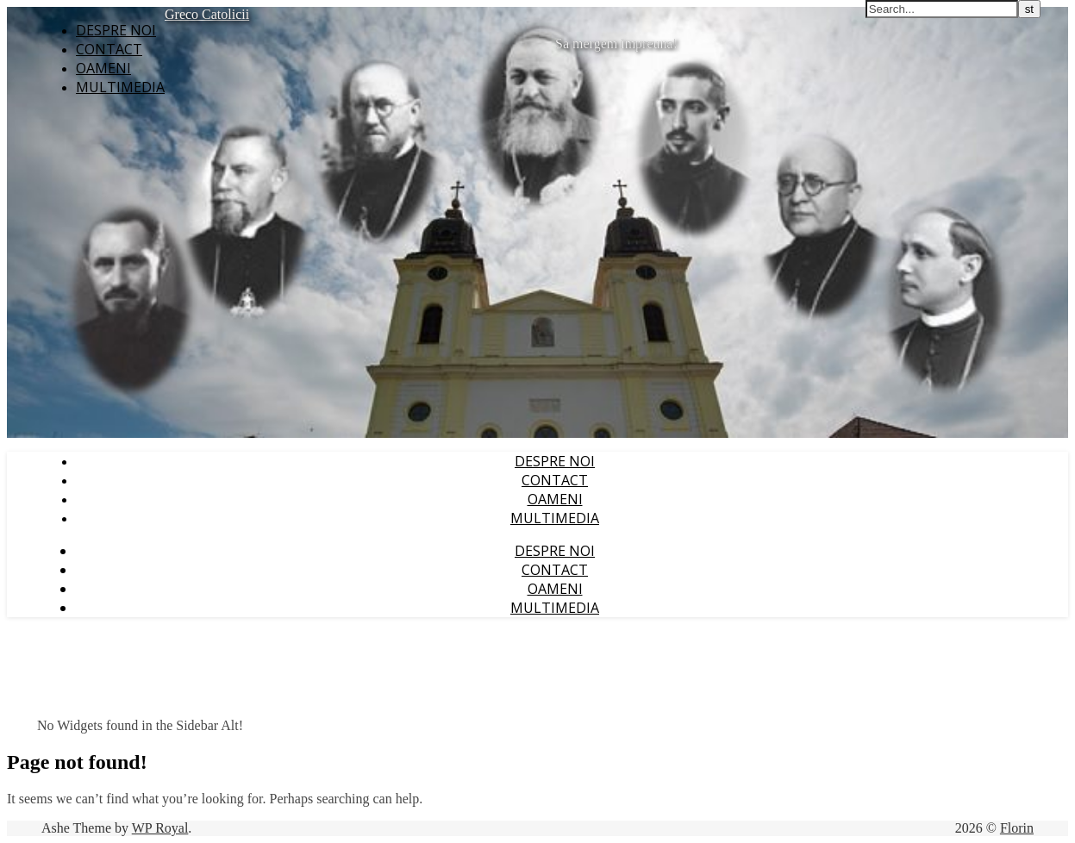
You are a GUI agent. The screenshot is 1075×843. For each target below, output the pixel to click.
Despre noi (116, 30)
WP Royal (160, 828)
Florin (1017, 828)
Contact (109, 49)
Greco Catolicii (207, 14)
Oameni (103, 68)
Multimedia (120, 87)
